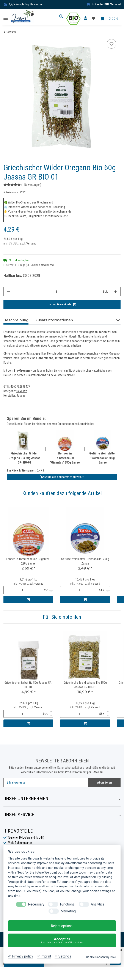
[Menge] (56, 291)
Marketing (68, 911)
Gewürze (21, 391)
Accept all (62, 940)
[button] (62, 16)
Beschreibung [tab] (15, 320)
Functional (67, 904)
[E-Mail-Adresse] (45, 782)
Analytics (98, 904)
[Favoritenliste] (93, 18)
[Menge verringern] (8, 291)
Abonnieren (104, 782)
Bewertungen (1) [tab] (94, 320)
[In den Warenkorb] (62, 304)
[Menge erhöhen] (115, 291)
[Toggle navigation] (5, 16)
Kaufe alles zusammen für (62, 477)
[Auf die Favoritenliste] (111, 44)
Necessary (36, 904)
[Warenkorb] (109, 19)
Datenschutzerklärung (70, 767)
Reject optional (62, 926)
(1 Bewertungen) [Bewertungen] (22, 184)
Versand (31, 243)
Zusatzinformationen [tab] (54, 320)
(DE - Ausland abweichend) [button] (40, 265)
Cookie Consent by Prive (101, 957)
